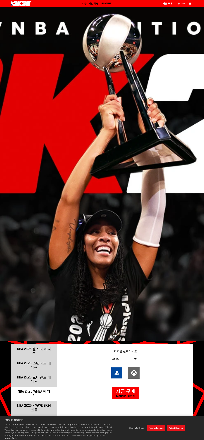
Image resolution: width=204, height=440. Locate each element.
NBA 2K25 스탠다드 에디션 (34, 365)
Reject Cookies (176, 431)
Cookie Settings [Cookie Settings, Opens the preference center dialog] (136, 431)
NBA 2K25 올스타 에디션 (34, 351)
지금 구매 (167, 3)
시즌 (84, 3)
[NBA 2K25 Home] (21, 3)
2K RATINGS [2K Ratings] (105, 3)
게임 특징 (93, 3)
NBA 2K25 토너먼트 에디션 (34, 379)
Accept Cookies (156, 431)
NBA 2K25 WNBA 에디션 (34, 394)
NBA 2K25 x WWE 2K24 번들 (34, 408)
